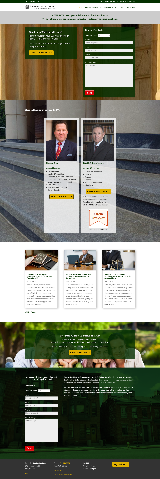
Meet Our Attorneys (92, 7)
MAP (27, 473)
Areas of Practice (110, 7)
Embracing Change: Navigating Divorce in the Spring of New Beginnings (78, 276)
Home (80, 7)
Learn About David (97, 191)
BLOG (122, 7)
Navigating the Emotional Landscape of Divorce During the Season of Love (117, 276)
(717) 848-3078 (30, 1)
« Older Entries (30, 312)
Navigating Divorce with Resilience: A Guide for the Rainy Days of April (40, 276)
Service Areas (59, 470)
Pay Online (119, 464)
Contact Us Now (78, 352)
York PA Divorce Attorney (107, 1)
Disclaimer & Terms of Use (64, 475)
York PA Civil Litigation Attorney (126, 1)
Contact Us (131, 7)
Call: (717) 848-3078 (40, 52)
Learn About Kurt (60, 196)
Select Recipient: (97, 35)
